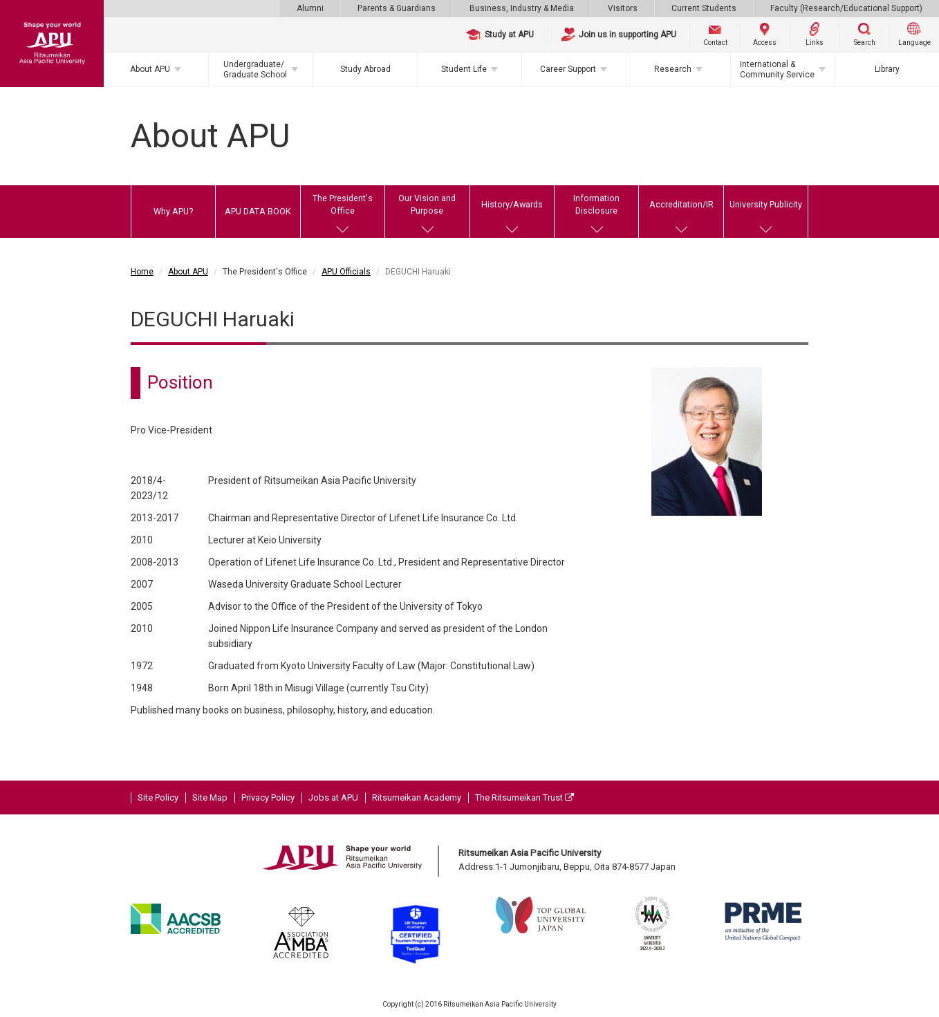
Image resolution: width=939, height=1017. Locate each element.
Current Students (703, 8)
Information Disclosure (596, 204)
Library (887, 69)
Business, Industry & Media (522, 8)
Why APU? (173, 211)
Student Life (464, 69)
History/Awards (512, 204)
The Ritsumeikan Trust (524, 797)
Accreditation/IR (681, 204)
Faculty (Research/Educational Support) (846, 8)
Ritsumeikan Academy (416, 797)
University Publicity (765, 204)
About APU (150, 69)
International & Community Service (777, 69)
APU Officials (346, 272)
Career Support (568, 69)
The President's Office (343, 204)
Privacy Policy (268, 797)
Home (142, 272)
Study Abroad (365, 69)
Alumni (310, 8)
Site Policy (158, 797)
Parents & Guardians (396, 8)
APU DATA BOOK (258, 211)
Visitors (623, 8)
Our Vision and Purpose (427, 204)
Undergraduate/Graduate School (255, 69)
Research (672, 69)
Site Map (209, 797)
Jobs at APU (333, 797)
